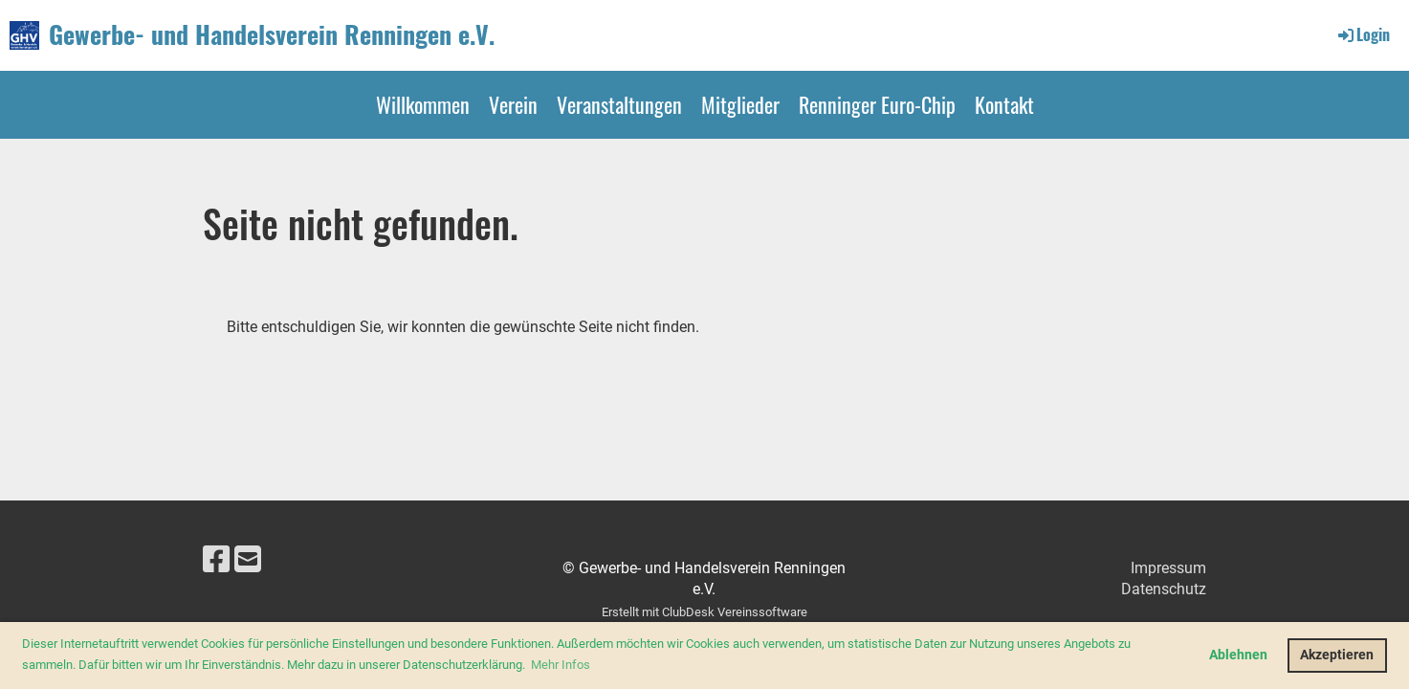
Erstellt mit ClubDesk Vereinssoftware (704, 612)
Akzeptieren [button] (1337, 655)
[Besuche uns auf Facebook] (216, 560)
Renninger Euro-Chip (877, 104)
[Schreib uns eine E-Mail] (247, 560)
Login (1362, 34)
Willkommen (423, 104)
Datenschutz (1163, 589)
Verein (513, 104)
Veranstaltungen (619, 104)
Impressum (1168, 568)
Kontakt (1004, 104)
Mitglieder (740, 104)
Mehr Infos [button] (560, 664)
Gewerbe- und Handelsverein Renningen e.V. (272, 34)
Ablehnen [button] (1238, 655)
